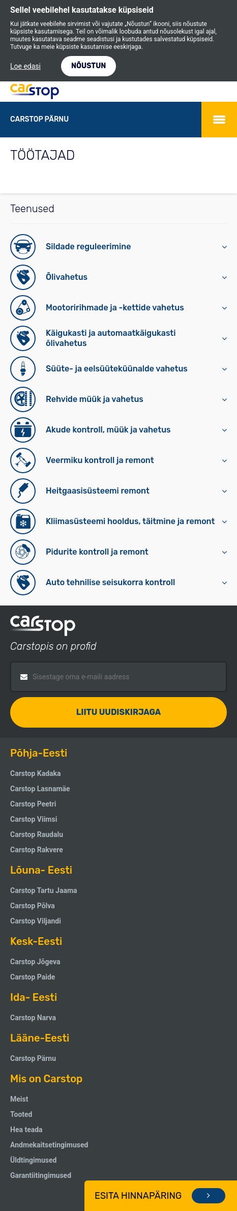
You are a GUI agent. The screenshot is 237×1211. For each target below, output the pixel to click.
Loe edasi (25, 66)
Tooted (21, 1114)
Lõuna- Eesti (41, 870)
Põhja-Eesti (38, 753)
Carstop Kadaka (35, 773)
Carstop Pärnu (33, 1058)
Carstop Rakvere (36, 850)
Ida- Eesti (33, 997)
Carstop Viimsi (33, 819)
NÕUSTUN (88, 66)
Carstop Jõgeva (35, 962)
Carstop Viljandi (35, 921)
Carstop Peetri (33, 804)
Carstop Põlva (32, 906)
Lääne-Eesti (39, 1038)
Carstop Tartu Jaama (43, 890)
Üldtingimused (33, 1160)
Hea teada (26, 1130)
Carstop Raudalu (36, 834)
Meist (19, 1099)
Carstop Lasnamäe (40, 789)
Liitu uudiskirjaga (118, 712)
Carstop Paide (32, 977)
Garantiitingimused (40, 1175)
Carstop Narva (33, 1018)
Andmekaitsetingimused (49, 1145)
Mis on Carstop (46, 1079)
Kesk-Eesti (36, 941)
